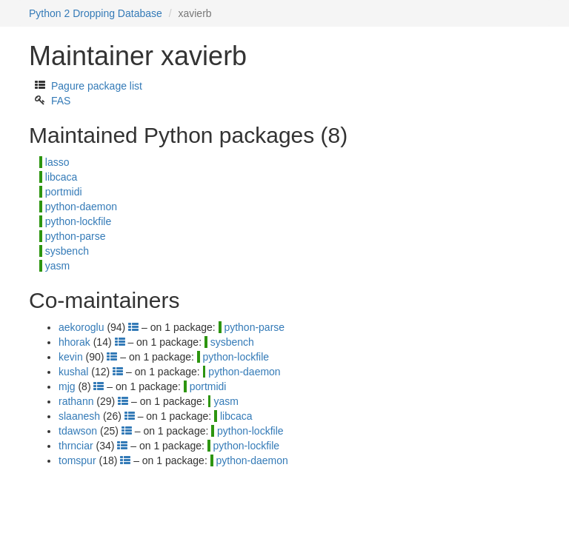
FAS (60, 101)
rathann (76, 401)
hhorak (74, 342)
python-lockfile (78, 221)
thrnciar (76, 446)
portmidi (63, 192)
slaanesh (79, 416)
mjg (67, 386)
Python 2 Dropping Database (95, 13)
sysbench (67, 251)
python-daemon (81, 206)
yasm (57, 266)
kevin (71, 357)
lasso (57, 162)
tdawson (78, 431)
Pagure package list (96, 86)
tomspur (77, 460)
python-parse (75, 236)
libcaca (61, 177)
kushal (73, 372)
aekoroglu (81, 327)
